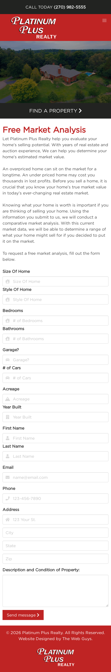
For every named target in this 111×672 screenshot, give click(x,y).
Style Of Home (17, 289)
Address (11, 509)
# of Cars (12, 368)
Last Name (13, 446)
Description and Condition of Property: (41, 569)
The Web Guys (77, 638)
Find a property (55, 110)
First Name (13, 428)
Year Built (12, 407)
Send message (23, 615)
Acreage (11, 389)
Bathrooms (13, 328)
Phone (9, 488)
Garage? (11, 349)
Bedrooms (13, 310)
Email (8, 467)
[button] (104, 20)
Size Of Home (16, 271)
